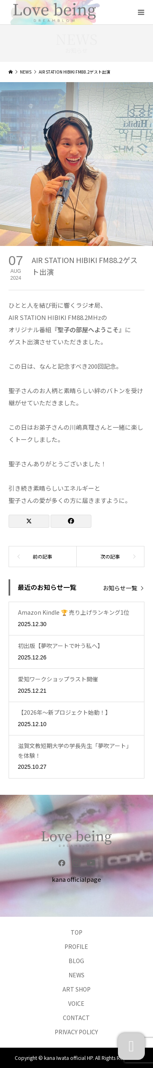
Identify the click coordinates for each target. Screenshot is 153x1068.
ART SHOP (76, 989)
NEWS (76, 975)
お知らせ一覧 (120, 588)
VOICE (76, 1003)
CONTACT (76, 1018)
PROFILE (76, 946)
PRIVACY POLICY (76, 1032)
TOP (76, 932)
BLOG (76, 961)
